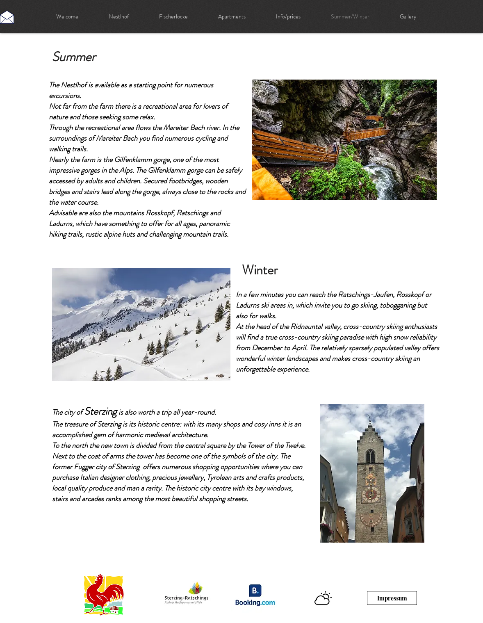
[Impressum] (392, 598)
